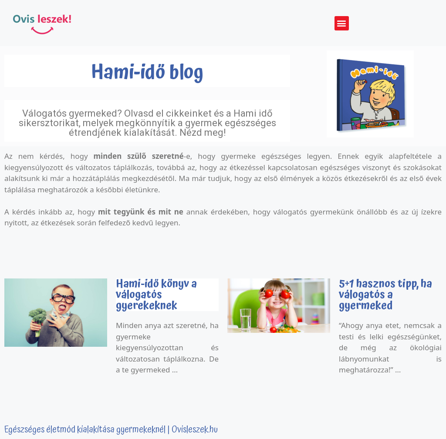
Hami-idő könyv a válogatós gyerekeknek (156, 295)
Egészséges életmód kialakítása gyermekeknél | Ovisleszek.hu (111, 429)
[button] (341, 23)
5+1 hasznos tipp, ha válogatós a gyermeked (385, 295)
